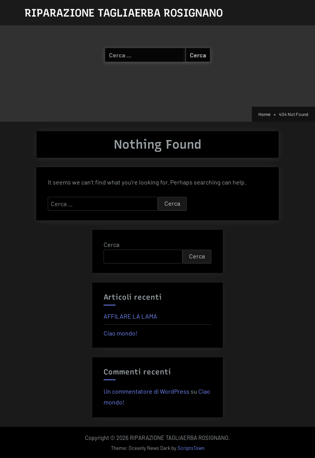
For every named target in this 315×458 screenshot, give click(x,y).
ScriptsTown (191, 448)
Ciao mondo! (120, 333)
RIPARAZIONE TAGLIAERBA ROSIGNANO (124, 12)
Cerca (111, 244)
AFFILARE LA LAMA (130, 316)
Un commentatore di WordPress (146, 391)
